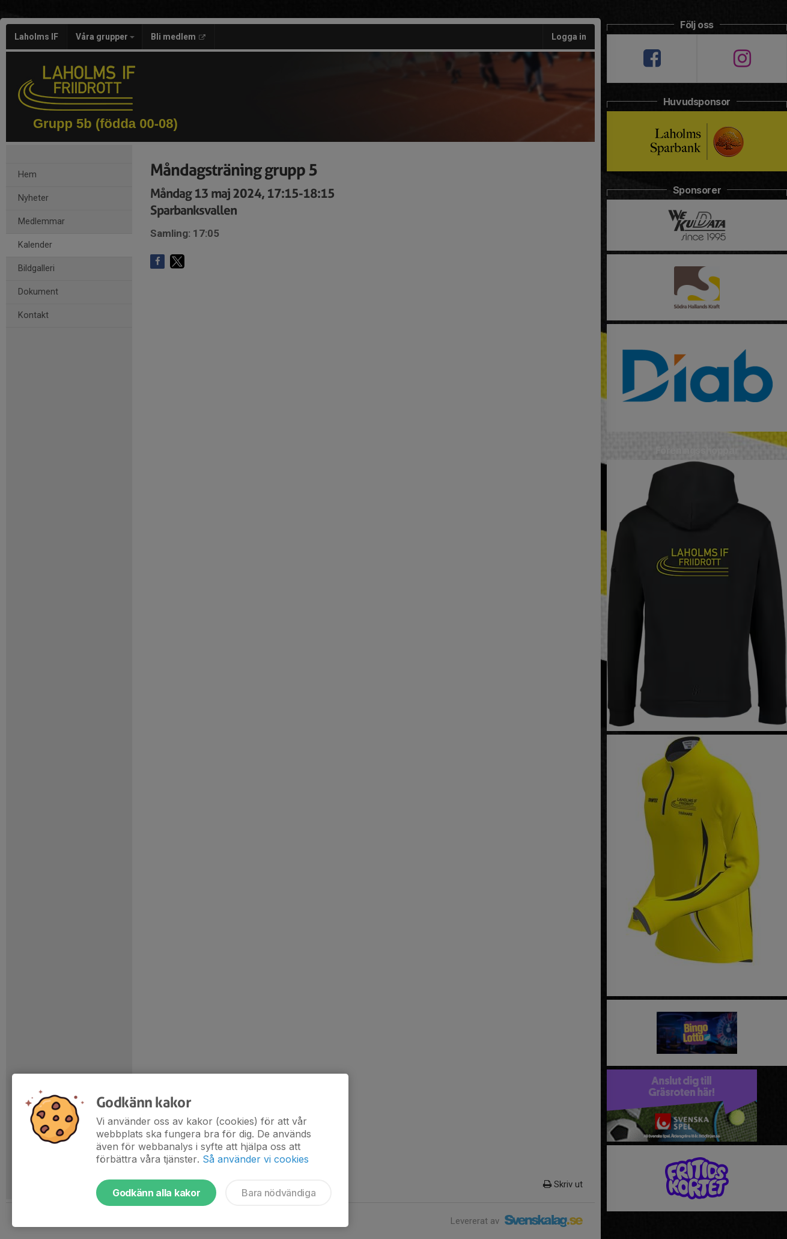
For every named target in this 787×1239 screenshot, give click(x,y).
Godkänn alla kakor (156, 1193)
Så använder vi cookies (255, 1159)
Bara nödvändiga (278, 1193)
